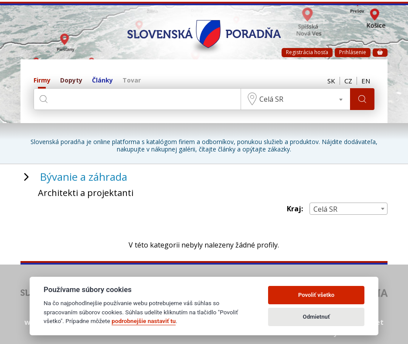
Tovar (131, 80)
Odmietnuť (316, 316)
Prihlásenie (352, 52)
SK (331, 81)
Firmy (42, 80)
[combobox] (295, 99)
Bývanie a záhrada (83, 176)
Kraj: (295, 209)
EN (365, 81)
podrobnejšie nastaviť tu (144, 320)
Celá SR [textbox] (271, 99)
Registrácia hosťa (307, 52)
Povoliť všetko (316, 295)
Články (102, 80)
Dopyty (71, 80)
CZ (348, 81)
